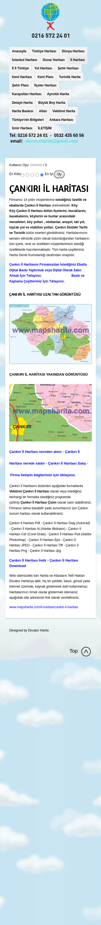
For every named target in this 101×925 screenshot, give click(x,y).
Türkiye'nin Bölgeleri (28, 120)
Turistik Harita (70, 77)
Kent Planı (45, 77)
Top (73, 651)
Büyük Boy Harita (51, 103)
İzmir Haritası (22, 128)
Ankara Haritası (61, 120)
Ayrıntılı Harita (58, 94)
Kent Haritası (22, 77)
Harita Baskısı (22, 111)
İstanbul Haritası (24, 60)
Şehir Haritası (68, 68)
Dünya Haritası (73, 51)
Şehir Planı (20, 85)
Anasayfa (19, 51)
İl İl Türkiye (20, 68)
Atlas (43, 111)
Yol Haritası (43, 68)
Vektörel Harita (64, 111)
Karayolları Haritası (26, 94)
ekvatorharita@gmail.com (51, 141)
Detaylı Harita (22, 103)
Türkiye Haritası (44, 51)
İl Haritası (77, 60)
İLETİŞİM (45, 128)
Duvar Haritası (54, 60)
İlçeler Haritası (45, 85)
